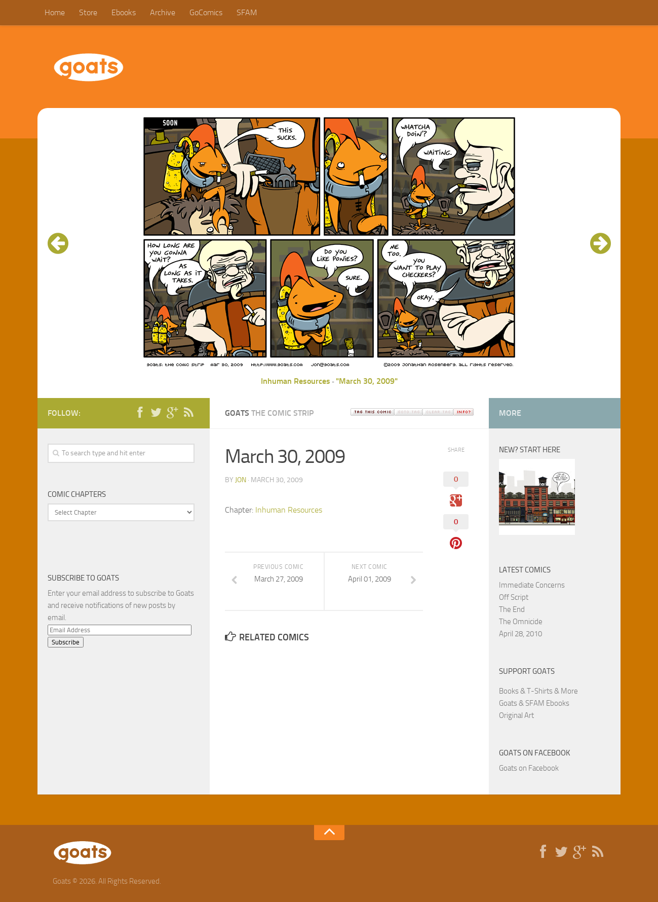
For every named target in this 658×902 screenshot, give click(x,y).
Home (55, 12)
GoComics (205, 12)
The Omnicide (521, 621)
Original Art (516, 715)
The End (512, 609)
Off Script (513, 597)
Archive (162, 12)
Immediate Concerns (532, 585)
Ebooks (123, 12)
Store (88, 12)
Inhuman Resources (295, 381)
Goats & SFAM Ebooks (534, 703)
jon (240, 480)
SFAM (247, 12)
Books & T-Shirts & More (538, 691)
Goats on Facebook (534, 752)
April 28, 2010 (520, 633)
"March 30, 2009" (367, 381)
